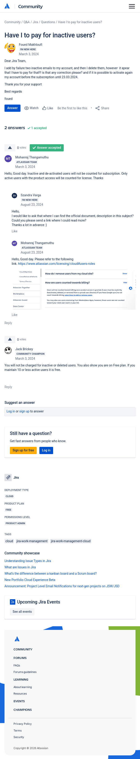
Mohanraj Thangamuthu (32, 157)
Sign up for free (23, 450)
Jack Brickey (24, 349)
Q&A (27, 22)
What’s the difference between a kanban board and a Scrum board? (51, 573)
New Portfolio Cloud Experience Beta (30, 580)
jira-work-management (31, 541)
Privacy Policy (23, 723)
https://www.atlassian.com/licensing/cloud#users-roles (56, 263)
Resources (20, 693)
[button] (73, 289)
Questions (48, 22)
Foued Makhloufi (30, 44)
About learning (23, 687)
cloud (9, 541)
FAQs (17, 665)
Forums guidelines (25, 672)
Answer (12, 108)
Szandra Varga (31, 195)
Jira (35, 22)
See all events (22, 611)
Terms (18, 730)
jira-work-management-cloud (70, 541)
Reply (8, 323)
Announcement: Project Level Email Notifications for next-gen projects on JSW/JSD (62, 586)
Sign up (24, 411)
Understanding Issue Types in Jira (28, 561)
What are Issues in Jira (20, 567)
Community (30, 6)
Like (14, 231)
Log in (11, 411)
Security (19, 737)
